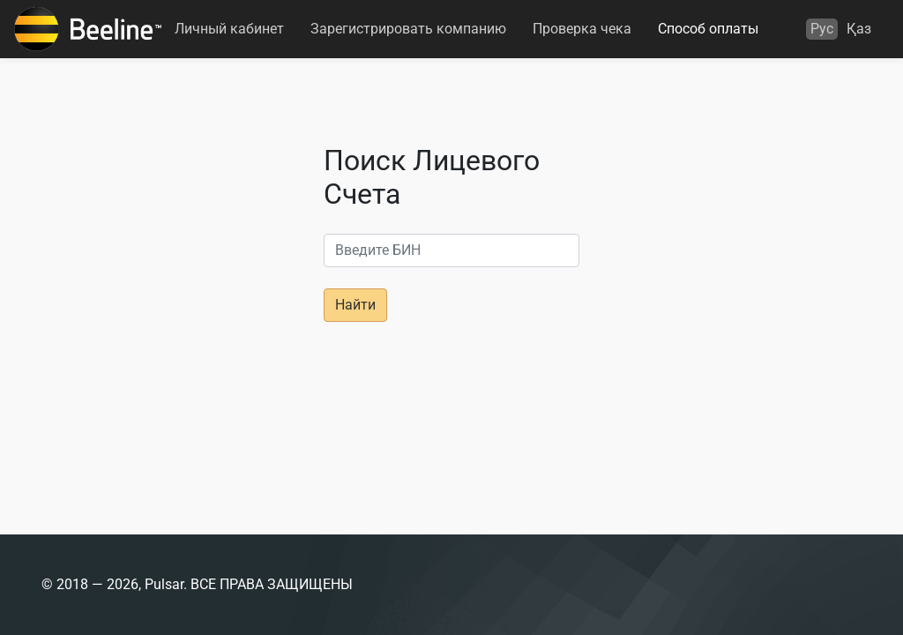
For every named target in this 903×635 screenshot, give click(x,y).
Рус (821, 28)
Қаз (859, 28)
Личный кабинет (229, 28)
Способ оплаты (708, 28)
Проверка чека (582, 28)
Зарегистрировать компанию (408, 28)
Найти (355, 304)
